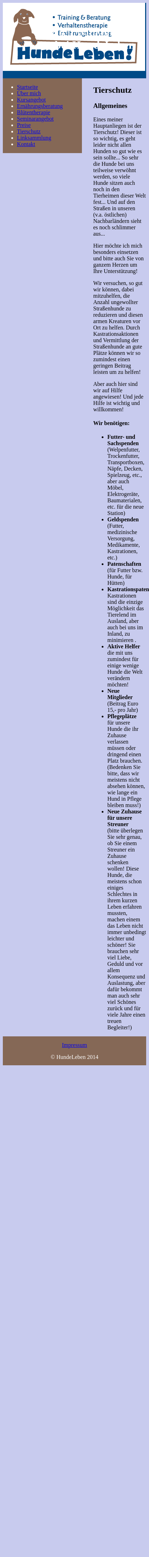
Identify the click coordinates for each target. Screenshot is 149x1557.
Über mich (29, 93)
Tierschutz (29, 131)
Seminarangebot (35, 119)
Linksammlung (34, 138)
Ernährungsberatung (40, 106)
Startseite (27, 87)
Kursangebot (31, 100)
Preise (24, 125)
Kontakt (26, 144)
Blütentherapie (33, 112)
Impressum (74, 1045)
